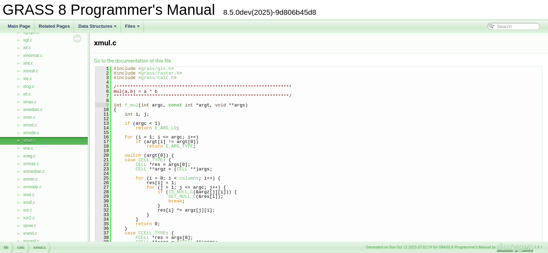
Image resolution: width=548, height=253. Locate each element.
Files (132, 26)
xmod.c (30, 125)
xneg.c (29, 156)
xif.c (27, 47)
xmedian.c (32, 109)
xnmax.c (31, 163)
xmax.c (30, 101)
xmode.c (31, 132)
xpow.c (29, 225)
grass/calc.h (157, 77)
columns (189, 178)
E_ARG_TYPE (179, 146)
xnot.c (28, 194)
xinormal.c (32, 55)
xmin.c (29, 117)
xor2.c (29, 217)
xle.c (27, 78)
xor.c (27, 210)
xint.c (28, 63)
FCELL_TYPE (152, 233)
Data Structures (97, 26)
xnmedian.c (34, 171)
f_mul (131, 105)
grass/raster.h (160, 73)
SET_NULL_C (182, 196)
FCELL (142, 237)
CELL (141, 164)
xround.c (31, 241)
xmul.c (29, 140)
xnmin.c (30, 179)
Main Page (19, 26)
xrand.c (30, 233)
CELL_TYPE (150, 160)
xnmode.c (32, 186)
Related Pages (54, 26)
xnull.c (29, 202)
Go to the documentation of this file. (133, 61)
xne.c (28, 148)
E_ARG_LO (166, 128)
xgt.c (27, 40)
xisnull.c (30, 71)
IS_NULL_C (181, 192)
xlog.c (28, 86)
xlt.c (27, 94)
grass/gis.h (156, 68)
